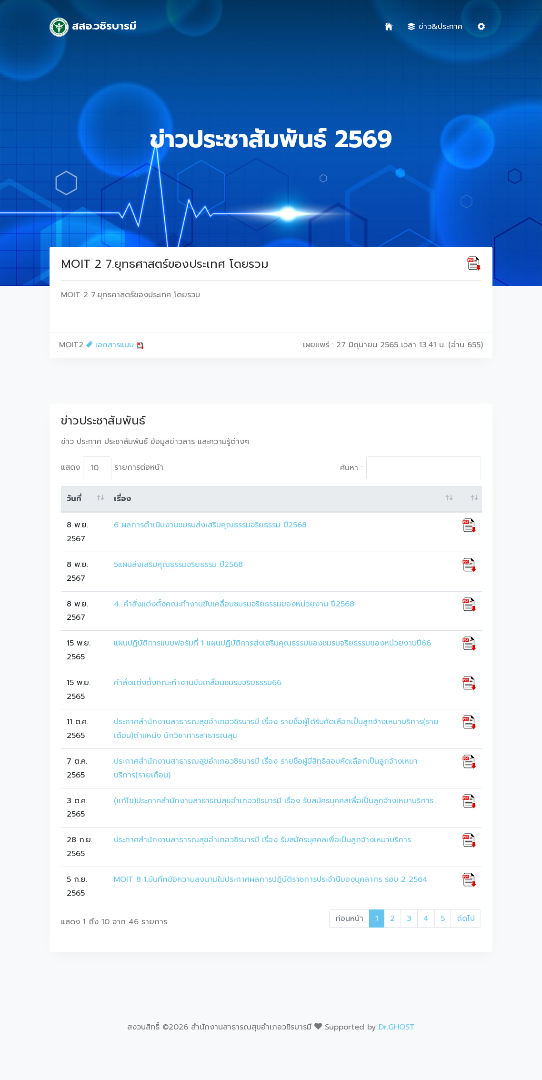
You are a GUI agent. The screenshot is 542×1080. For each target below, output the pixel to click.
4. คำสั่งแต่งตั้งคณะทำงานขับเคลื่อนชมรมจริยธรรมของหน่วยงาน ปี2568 (234, 604)
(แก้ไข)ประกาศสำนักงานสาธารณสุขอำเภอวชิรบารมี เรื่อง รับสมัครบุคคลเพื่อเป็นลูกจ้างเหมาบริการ (273, 801)
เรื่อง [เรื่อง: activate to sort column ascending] (122, 499)
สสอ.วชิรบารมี (93, 27)
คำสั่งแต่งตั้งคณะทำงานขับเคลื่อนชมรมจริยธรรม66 (197, 682)
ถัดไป (466, 918)
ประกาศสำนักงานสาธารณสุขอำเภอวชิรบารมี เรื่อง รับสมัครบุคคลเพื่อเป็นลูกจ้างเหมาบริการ (262, 840)
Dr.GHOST (397, 1027)
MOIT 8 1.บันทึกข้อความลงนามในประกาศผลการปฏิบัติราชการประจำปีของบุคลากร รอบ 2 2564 (271, 879)
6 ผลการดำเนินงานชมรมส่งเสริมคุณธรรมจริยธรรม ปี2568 (210, 525)
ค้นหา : (410, 467)
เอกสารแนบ (115, 345)
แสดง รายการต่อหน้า (112, 467)
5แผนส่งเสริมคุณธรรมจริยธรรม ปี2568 (178, 564)
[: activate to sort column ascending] (469, 499)
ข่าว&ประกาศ (435, 26)
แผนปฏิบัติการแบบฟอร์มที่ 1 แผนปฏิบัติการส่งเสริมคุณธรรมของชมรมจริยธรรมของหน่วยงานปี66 (272, 643)
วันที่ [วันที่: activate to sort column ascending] (74, 499)
